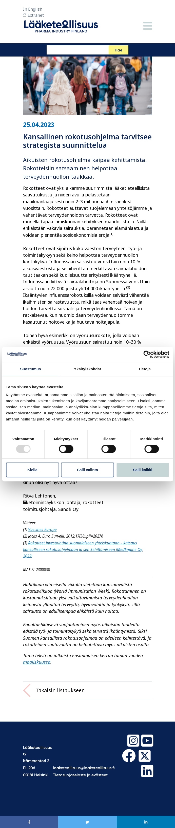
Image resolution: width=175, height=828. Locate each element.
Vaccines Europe (42, 529)
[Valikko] (148, 26)
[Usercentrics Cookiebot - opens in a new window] (147, 354)
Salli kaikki (142, 470)
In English (32, 9)
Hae (118, 50)
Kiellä (32, 470)
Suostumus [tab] (30, 369)
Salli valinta (87, 470)
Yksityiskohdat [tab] (87, 369)
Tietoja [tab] (144, 369)
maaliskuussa (36, 662)
